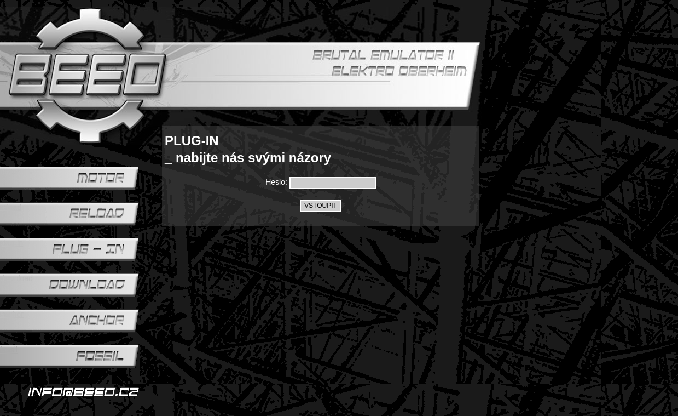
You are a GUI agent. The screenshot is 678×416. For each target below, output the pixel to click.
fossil (9, 349)
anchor (12, 314)
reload (10, 207)
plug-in (11, 242)
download (16, 278)
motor (10, 171)
